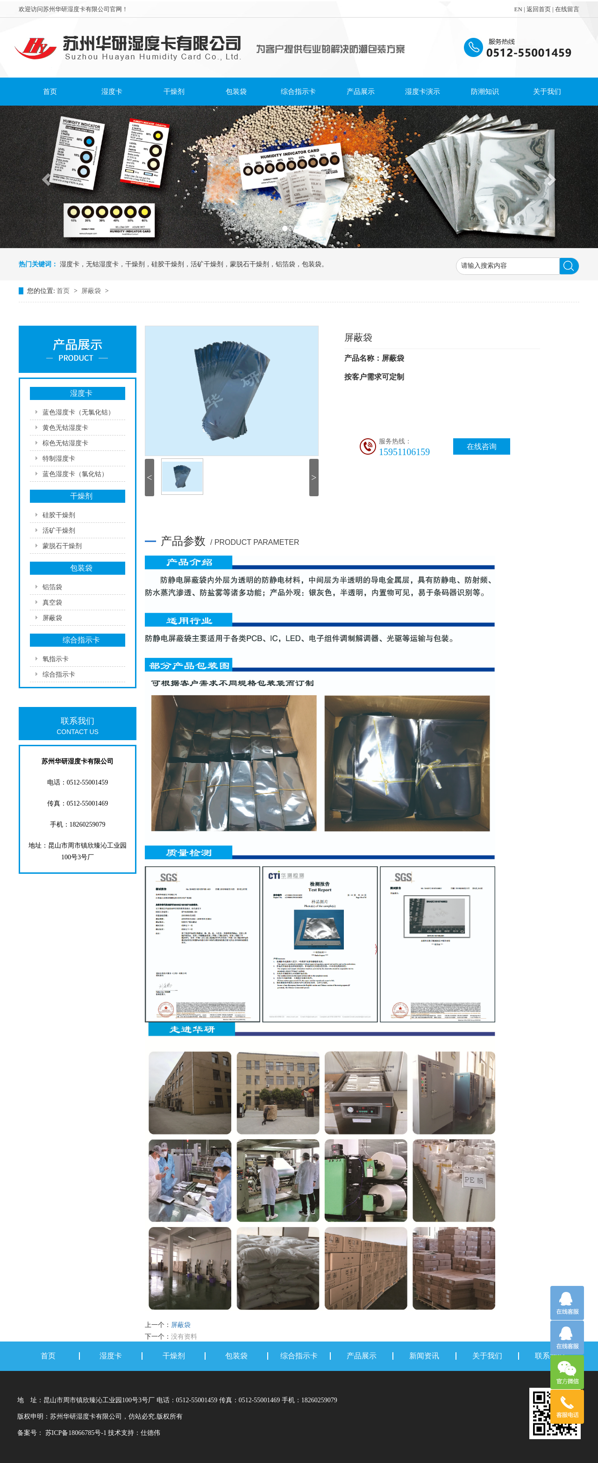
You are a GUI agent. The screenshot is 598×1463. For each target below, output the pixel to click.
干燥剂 (174, 91)
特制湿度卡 (59, 458)
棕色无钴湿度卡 (65, 443)
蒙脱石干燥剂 (62, 546)
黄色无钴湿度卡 (65, 427)
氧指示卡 (56, 659)
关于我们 (547, 91)
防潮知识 (485, 91)
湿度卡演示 (422, 91)
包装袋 (236, 91)
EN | (520, 9)
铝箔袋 (52, 587)
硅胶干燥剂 (59, 515)
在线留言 (567, 9)
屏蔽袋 (92, 290)
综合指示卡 (298, 91)
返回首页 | (541, 9)
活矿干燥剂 (59, 530)
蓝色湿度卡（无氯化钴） (78, 412)
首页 (50, 91)
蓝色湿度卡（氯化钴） (75, 474)
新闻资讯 (424, 1356)
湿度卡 (111, 91)
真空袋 (52, 602)
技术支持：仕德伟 (134, 1432)
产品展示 (361, 91)
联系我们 (550, 1356)
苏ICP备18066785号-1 (75, 1432)
